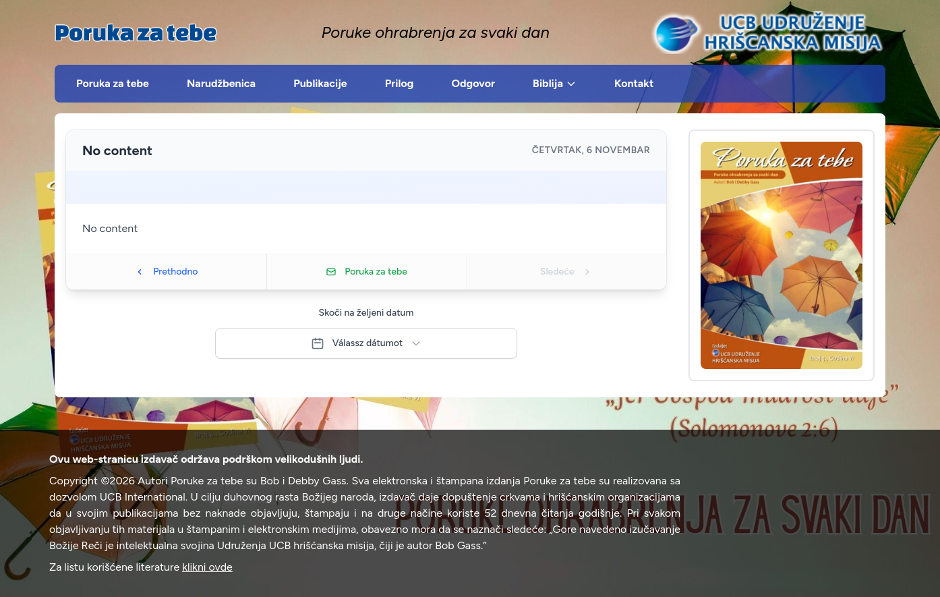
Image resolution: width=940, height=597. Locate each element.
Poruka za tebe (135, 32)
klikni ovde (207, 567)
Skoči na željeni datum (366, 312)
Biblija (555, 83)
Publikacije (320, 83)
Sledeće (566, 271)
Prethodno (166, 271)
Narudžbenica (221, 83)
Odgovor (473, 83)
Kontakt (633, 83)
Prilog (399, 83)
